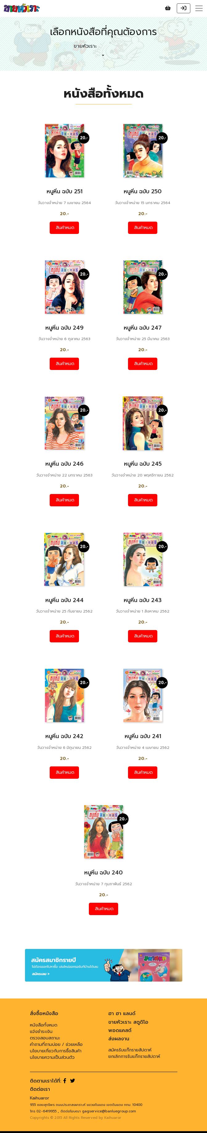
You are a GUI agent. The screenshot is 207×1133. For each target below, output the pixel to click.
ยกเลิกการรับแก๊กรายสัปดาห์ (134, 1056)
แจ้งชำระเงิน (41, 1031)
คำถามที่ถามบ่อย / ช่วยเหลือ (56, 1044)
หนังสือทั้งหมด (43, 1025)
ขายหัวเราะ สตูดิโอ (128, 1022)
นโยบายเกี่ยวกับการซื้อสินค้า (55, 1051)
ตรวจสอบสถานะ (45, 1038)
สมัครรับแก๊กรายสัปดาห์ (129, 1050)
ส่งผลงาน (118, 1039)
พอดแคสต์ (119, 1030)
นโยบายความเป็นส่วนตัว (52, 1057)
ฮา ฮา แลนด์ (121, 1013)
